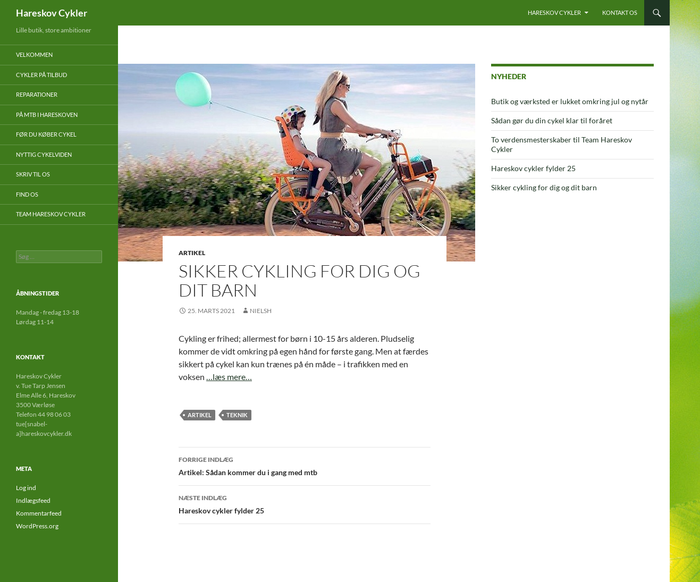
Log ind (26, 488)
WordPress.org (37, 526)
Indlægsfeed (33, 500)
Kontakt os (619, 12)
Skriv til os (33, 174)
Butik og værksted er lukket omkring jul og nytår (569, 101)
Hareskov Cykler (51, 13)
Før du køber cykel (46, 134)
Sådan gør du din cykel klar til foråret (551, 120)
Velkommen (34, 54)
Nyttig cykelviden (44, 154)
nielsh (261, 311)
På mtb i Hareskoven (47, 114)
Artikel (192, 253)
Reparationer (36, 94)
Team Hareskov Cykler (51, 213)
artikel (200, 414)
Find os (27, 194)
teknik (237, 414)
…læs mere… (229, 377)
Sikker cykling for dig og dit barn (544, 187)
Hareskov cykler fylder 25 (305, 503)
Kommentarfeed (39, 513)
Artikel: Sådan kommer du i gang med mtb (305, 465)
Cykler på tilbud (41, 74)
